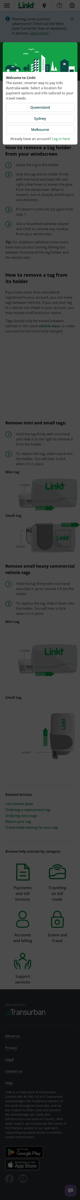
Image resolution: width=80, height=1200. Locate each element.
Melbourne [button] (40, 129)
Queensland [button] (40, 107)
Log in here (61, 138)
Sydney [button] (40, 118)
